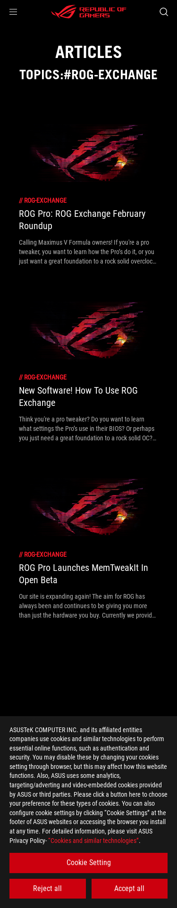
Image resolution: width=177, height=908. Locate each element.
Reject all (47, 888)
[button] (13, 11)
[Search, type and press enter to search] (163, 12)
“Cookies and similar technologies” (93, 840)
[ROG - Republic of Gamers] (88, 12)
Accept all (129, 888)
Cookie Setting (89, 862)
